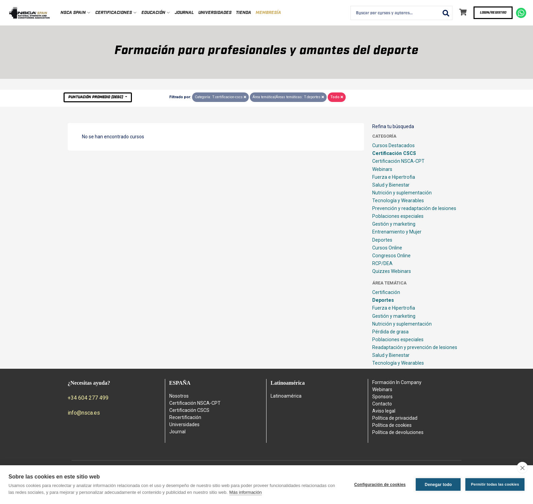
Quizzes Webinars (391, 271)
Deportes (382, 240)
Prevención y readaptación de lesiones (414, 208)
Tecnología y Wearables (398, 200)
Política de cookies (392, 425)
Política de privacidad (394, 418)
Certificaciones (116, 13)
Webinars (382, 169)
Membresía (268, 13)
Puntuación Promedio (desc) (96, 97)
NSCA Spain (76, 13)
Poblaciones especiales (398, 216)
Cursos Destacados (393, 145)
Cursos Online (387, 247)
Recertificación (185, 417)
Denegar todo (438, 484)
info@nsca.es (84, 413)
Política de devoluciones (398, 432)
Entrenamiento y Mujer (397, 231)
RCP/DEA (382, 263)
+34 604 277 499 (88, 398)
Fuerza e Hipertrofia (393, 177)
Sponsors (382, 396)
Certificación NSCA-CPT (398, 161)
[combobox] (401, 13)
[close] (522, 467)
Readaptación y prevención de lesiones (414, 347)
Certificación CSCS (394, 153)
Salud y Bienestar (391, 185)
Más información (245, 492)
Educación (155, 13)
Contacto (382, 403)
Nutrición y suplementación (402, 192)
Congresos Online (391, 255)
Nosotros (179, 396)
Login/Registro (493, 12)
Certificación (386, 292)
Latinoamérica (286, 396)
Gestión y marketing (393, 224)
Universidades (214, 13)
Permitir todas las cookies (495, 484)
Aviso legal (383, 411)
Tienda (243, 13)
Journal (184, 13)
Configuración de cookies (380, 484)
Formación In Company (397, 382)
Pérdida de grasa (390, 331)
